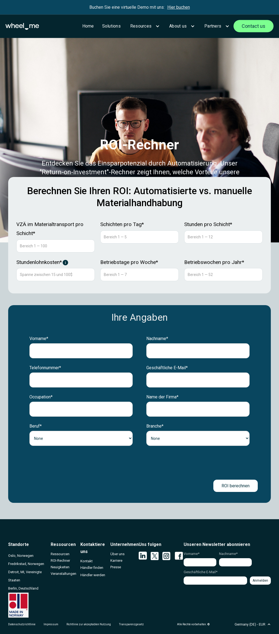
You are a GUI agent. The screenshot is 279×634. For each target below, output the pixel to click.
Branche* (154, 426)
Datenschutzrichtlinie (21, 624)
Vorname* (38, 338)
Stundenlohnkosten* (39, 262)
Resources (140, 26)
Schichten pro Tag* (122, 224)
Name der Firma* (162, 396)
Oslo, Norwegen (21, 556)
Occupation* (41, 396)
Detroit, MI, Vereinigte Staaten (25, 576)
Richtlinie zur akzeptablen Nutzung (88, 624)
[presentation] (139, 462)
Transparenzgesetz (131, 624)
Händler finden (91, 568)
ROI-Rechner (60, 560)
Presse (115, 567)
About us (178, 26)
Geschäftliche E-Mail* (167, 367)
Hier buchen (178, 7)
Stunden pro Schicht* (208, 224)
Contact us (253, 26)
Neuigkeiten (60, 567)
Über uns (117, 554)
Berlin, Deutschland (23, 588)
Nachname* (157, 338)
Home (88, 26)
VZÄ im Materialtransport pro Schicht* (49, 228)
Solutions (111, 26)
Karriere (116, 560)
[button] (144, 26)
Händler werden (92, 575)
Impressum (51, 624)
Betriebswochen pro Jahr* (214, 262)
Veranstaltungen (63, 574)
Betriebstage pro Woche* (129, 262)
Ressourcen (60, 554)
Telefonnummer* (45, 367)
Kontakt (86, 561)
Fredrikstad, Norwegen (26, 564)
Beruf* (35, 426)
